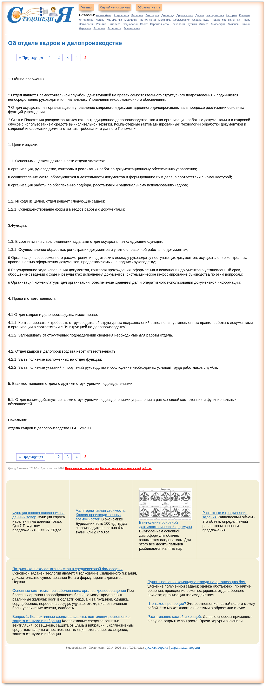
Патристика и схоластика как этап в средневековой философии (67, 569)
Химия (245, 24)
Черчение (85, 28)
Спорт (144, 24)
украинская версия (185, 647)
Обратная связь (149, 7)
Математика (114, 19)
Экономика (114, 28)
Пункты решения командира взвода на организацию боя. (196, 582)
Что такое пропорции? (166, 604)
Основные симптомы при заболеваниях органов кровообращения (69, 591)
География (152, 15)
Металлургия (148, 19)
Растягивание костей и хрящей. (174, 617)
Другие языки (185, 15)
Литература (86, 19)
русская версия (156, 647)
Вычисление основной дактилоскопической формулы (165, 524)
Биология (137, 15)
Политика (234, 19)
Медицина (130, 19)
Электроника (132, 28)
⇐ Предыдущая (30, 58)
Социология (130, 24)
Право (246, 19)
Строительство (159, 24)
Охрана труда (200, 19)
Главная (86, 7)
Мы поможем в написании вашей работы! (126, 468)
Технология (178, 24)
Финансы (233, 24)
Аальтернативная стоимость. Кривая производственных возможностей (101, 514)
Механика (164, 19)
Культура (244, 15)
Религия (101, 24)
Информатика (215, 15)
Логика (100, 19)
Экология (99, 28)
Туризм (192, 24)
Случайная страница (115, 7)
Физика (203, 24)
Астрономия (121, 15)
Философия (218, 24)
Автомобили (103, 15)
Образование (181, 19)
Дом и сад (167, 15)
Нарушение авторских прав (82, 468)
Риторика (114, 24)
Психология (86, 24)
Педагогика (219, 19)
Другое (199, 15)
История (231, 15)
